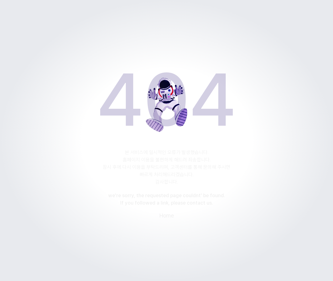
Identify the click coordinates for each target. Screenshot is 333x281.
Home (166, 215)
